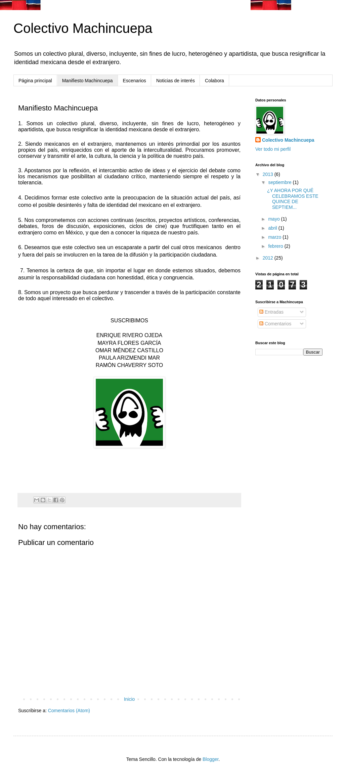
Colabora (214, 80)
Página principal (35, 80)
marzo (275, 237)
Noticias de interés (175, 80)
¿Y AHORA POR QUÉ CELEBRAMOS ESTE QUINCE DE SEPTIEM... (292, 199)
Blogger (210, 759)
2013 (268, 174)
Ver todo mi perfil (273, 149)
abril (273, 228)
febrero (276, 246)
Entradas (271, 312)
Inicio (129, 699)
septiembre (280, 182)
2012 (268, 258)
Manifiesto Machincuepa (87, 80)
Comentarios (275, 323)
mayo (274, 219)
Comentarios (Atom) (69, 710)
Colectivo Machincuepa (83, 28)
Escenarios (134, 80)
